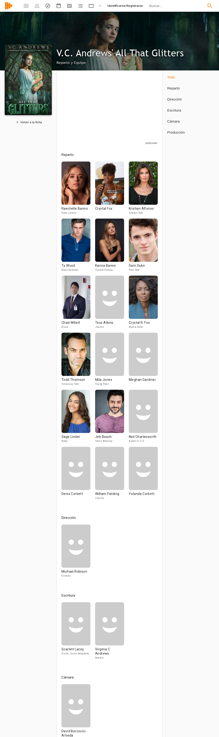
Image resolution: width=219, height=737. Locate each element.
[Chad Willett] (78, 304)
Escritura (174, 110)
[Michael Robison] (75, 553)
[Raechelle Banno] (78, 190)
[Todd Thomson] (78, 361)
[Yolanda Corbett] (143, 475)
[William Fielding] (112, 475)
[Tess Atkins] (112, 304)
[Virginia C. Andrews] (109, 633)
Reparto (173, 88)
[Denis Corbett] (78, 475)
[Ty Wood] (78, 247)
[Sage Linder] (78, 418)
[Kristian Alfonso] (143, 190)
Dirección (174, 99)
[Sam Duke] (143, 247)
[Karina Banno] (112, 247)
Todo (171, 77)
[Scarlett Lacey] (78, 633)
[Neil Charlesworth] (143, 418)
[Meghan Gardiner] (143, 361)
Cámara (173, 121)
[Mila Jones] (112, 361)
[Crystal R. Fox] (143, 304)
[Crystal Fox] (112, 190)
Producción (176, 132)
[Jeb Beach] (112, 418)
